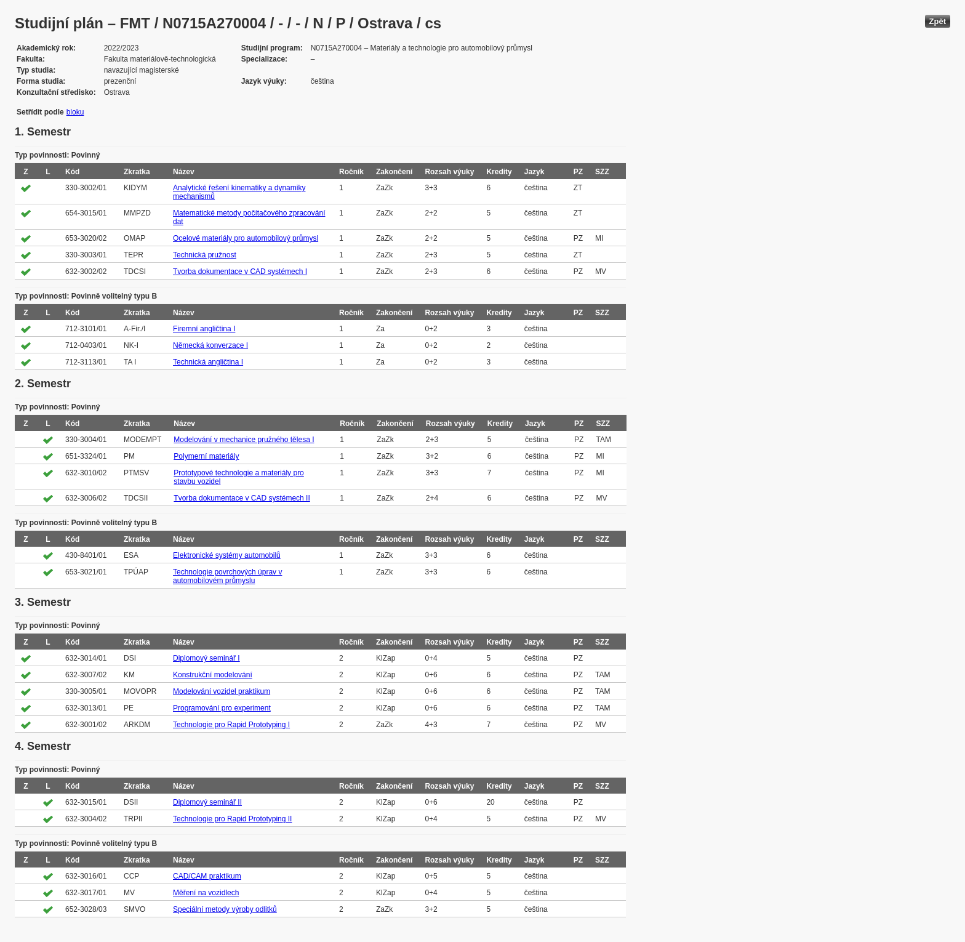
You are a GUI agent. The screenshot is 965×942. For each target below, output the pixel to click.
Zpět (937, 21)
